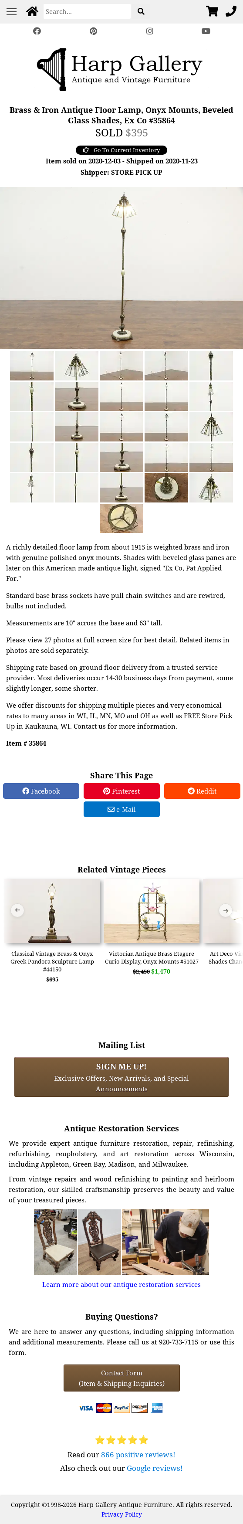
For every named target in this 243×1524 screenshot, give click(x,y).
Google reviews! (155, 1468)
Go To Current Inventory (121, 150)
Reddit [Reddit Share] (202, 791)
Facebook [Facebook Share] (41, 791)
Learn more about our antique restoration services (121, 1284)
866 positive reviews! (138, 1454)
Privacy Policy (121, 1514)
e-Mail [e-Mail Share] (122, 809)
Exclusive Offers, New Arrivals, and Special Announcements (121, 1077)
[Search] (87, 11)
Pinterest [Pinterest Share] (121, 791)
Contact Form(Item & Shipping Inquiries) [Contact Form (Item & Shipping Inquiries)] (122, 1378)
